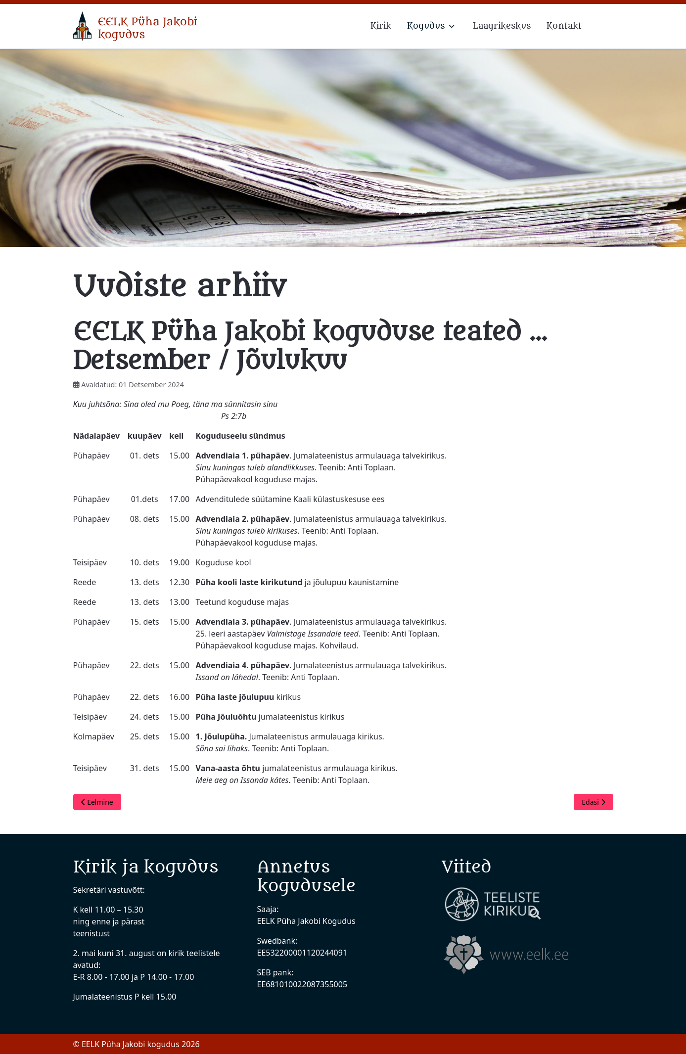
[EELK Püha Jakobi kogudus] (135, 26)
